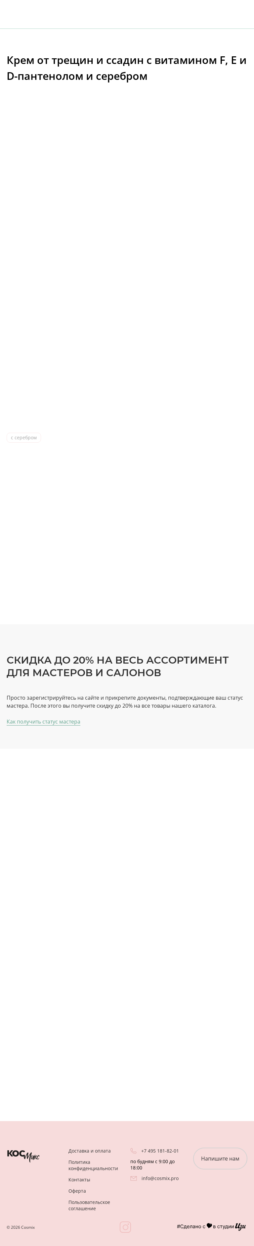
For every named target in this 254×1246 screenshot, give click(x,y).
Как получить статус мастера (43, 721)
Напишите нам (220, 1158)
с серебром (24, 437)
